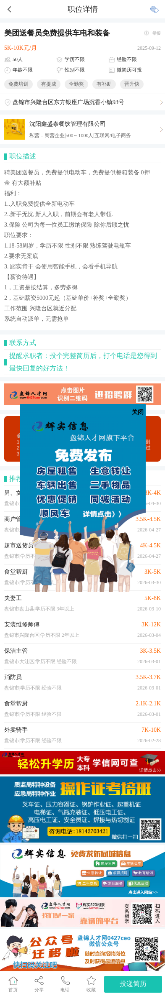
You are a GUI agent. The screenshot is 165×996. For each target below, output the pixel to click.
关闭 (138, 412)
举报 (156, 33)
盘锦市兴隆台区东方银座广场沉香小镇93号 (68, 102)
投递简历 (133, 983)
